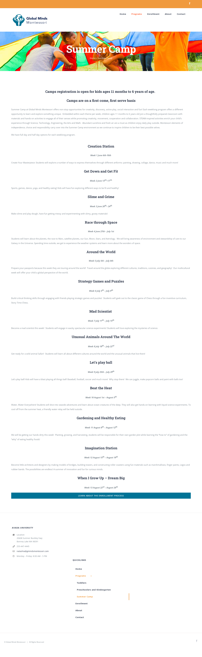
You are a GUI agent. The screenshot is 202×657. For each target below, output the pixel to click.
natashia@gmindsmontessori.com (33, 551)
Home (93, 58)
